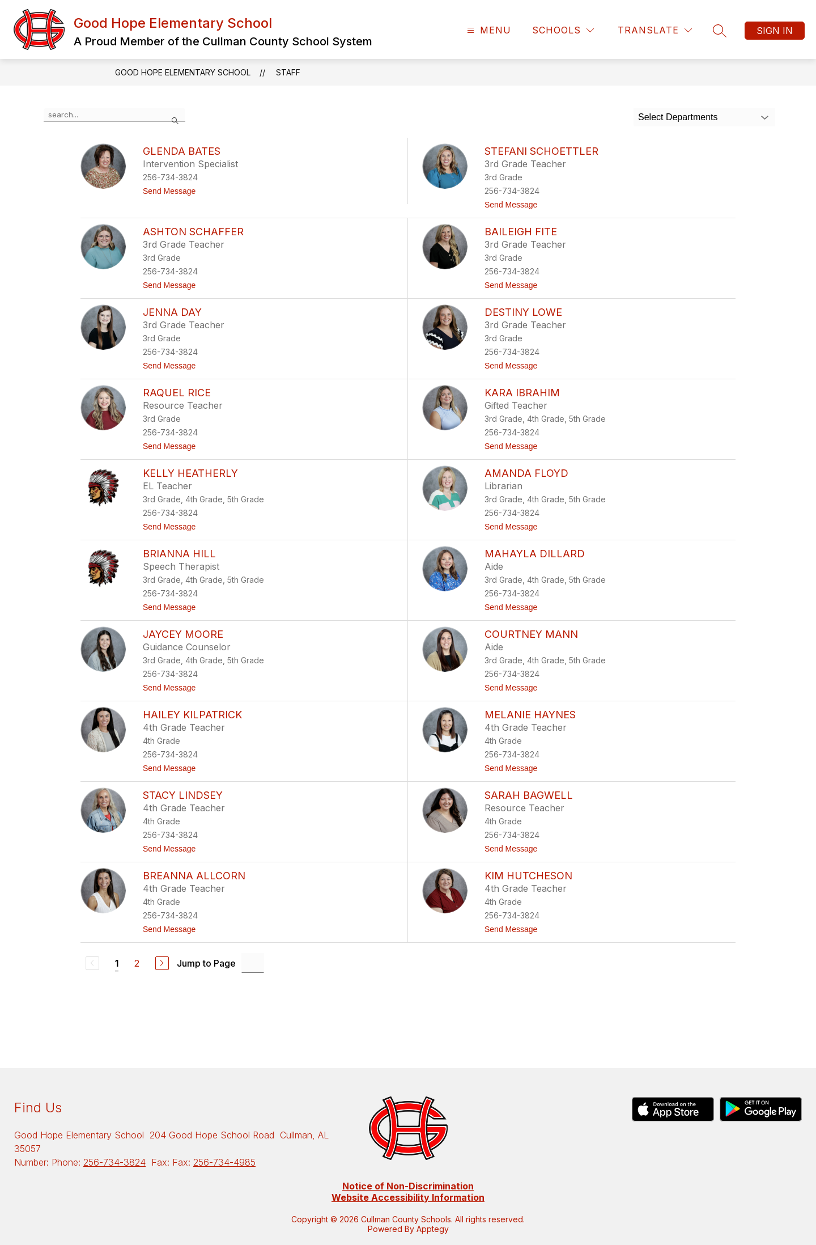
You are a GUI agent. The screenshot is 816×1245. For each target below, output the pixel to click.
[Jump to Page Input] (252, 963)
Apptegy (432, 1229)
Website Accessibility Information (408, 1197)
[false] (114, 115)
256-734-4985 (224, 1162)
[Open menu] (487, 30)
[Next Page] (162, 963)
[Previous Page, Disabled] (92, 963)
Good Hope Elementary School (182, 72)
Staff (288, 72)
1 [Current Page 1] (116, 963)
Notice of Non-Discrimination (408, 1186)
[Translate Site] (655, 30)
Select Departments (678, 117)
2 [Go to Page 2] (136, 963)
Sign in (774, 30)
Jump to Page (206, 963)
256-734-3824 (114, 1162)
